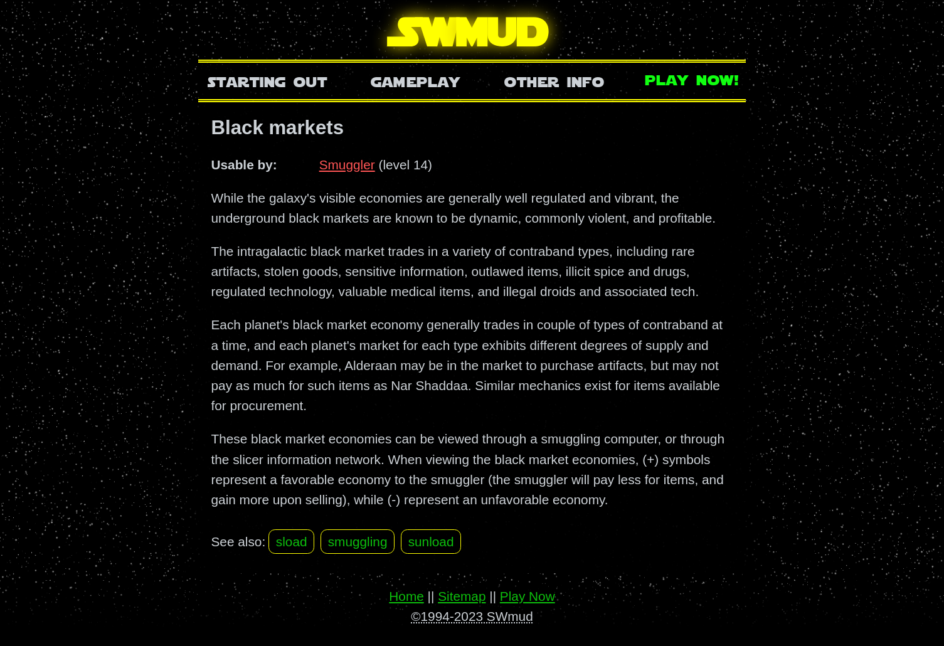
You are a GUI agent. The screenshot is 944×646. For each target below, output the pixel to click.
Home (406, 596)
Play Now (527, 596)
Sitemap (461, 596)
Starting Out (267, 80)
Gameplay (415, 80)
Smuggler (347, 164)
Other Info (554, 80)
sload (291, 541)
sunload (431, 541)
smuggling (358, 541)
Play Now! (692, 78)
